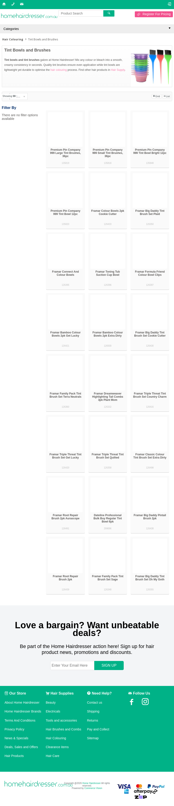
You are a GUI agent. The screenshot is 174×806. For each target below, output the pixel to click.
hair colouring (59, 69)
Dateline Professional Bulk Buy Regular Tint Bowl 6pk (108, 518)
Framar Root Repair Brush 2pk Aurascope (65, 517)
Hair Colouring (56, 738)
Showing (9, 96)
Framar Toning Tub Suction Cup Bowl (107, 273)
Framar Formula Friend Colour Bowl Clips (150, 273)
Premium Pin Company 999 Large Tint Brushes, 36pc (65, 153)
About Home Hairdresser (22, 702)
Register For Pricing (157, 14)
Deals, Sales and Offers (21, 747)
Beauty (51, 702)
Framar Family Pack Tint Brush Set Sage (107, 578)
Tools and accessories (61, 720)
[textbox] (80, 13)
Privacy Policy (14, 729)
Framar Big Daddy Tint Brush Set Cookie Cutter (150, 334)
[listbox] (19, 96)
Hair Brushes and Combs (63, 729)
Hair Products (14, 756)
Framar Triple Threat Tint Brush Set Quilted (108, 456)
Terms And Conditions (20, 720)
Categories (11, 29)
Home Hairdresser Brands (23, 711)
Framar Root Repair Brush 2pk (65, 578)
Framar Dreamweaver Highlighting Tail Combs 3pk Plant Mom (107, 397)
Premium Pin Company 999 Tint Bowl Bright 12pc (149, 151)
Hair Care (52, 756)
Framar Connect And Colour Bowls (65, 273)
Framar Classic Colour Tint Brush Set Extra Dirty (150, 456)
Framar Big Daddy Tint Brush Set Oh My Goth (149, 578)
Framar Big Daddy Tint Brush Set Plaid (149, 212)
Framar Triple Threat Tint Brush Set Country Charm (150, 395)
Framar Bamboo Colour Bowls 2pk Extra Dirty (107, 334)
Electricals (53, 711)
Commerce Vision (93, 788)
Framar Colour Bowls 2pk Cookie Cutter (107, 212)
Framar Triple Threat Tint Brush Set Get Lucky (65, 456)
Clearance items (57, 747)
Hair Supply (118, 69)
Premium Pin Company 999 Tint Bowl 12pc (65, 212)
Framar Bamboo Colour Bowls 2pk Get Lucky (65, 334)
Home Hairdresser (91, 783)
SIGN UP (109, 665)
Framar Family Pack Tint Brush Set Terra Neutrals (66, 395)
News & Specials (16, 738)
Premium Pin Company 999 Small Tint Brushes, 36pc (107, 153)
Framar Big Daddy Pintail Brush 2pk (150, 517)
